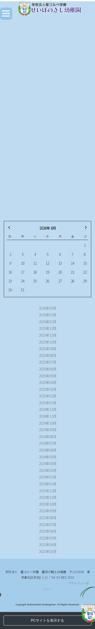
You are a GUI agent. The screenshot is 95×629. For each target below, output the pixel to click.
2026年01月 (47, 321)
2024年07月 (47, 443)
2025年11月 (47, 335)
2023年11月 (47, 497)
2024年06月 (47, 450)
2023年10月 (47, 504)
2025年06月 (47, 368)
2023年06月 (47, 531)
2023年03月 (47, 551)
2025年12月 (47, 328)
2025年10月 (47, 342)
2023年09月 (47, 510)
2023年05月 (47, 538)
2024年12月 (47, 409)
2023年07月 (47, 524)
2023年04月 (47, 544)
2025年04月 (47, 382)
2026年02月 (47, 314)
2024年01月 (47, 483)
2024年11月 (47, 416)
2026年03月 (47, 308)
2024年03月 (47, 470)
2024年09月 (47, 429)
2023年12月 (47, 490)
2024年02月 (47, 477)
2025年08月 (47, 355)
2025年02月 (47, 395)
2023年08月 (47, 517)
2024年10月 (47, 423)
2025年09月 (47, 348)
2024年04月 (47, 463)
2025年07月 (47, 362)
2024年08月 (47, 436)
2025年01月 (47, 402)
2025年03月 (47, 389)
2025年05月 (47, 375)
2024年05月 (47, 456)
